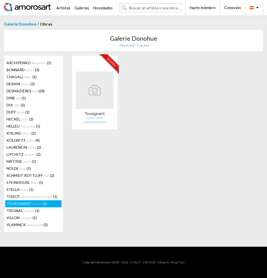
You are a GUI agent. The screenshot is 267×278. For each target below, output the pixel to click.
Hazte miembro (203, 7)
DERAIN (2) (21, 84)
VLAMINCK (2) (27, 224)
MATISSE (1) (21, 161)
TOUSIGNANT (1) (27, 203)
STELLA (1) (20, 189)
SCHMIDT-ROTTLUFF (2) (30, 175)
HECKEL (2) (20, 119)
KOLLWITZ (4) (23, 140)
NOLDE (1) (19, 168)
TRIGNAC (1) (23, 210)
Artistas (63, 7)
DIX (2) (16, 105)
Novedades (103, 7)
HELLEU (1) (23, 126)
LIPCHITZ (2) (24, 154)
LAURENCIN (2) (24, 147)
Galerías (82, 7)
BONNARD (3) (23, 70)
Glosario (163, 262)
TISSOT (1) (32, 196)
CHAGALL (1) (22, 77)
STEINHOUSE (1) (25, 182)
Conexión (232, 7)
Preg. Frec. (178, 262)
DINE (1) (16, 98)
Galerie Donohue (20, 23)
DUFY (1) (18, 112)
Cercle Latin (95, 118)
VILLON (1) (22, 217)
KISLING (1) (21, 133)
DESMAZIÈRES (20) (26, 91)
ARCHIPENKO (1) (29, 63)
